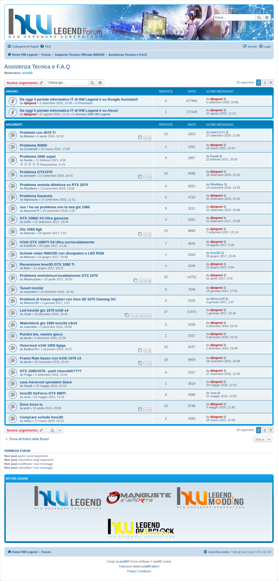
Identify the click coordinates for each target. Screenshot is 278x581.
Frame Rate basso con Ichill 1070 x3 (50, 358)
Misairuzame (32, 279)
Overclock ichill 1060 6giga (43, 345)
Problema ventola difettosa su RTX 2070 (54, 185)
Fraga (28, 374)
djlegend (30, 103)
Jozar (27, 314)
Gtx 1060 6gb (31, 229)
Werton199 (31, 303)
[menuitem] (45, 46)
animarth (30, 175)
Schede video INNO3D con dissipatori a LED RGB (62, 253)
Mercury (29, 257)
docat (27, 338)
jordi (27, 408)
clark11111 (217, 132)
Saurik (28, 385)
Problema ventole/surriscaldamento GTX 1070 (59, 276)
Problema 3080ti (33, 145)
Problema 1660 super (38, 156)
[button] (271, 82)
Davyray (29, 233)
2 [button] (265, 82)
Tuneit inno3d (31, 288)
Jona (27, 397)
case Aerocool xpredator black (46, 382)
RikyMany (30, 188)
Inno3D (28, 72)
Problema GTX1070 (36, 172)
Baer (27, 268)
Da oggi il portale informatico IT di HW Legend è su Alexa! (69, 110)
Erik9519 (30, 245)
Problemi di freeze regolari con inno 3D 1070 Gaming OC (68, 299)
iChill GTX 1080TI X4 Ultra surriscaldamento (57, 242)
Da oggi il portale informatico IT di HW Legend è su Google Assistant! (79, 99)
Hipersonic (31, 199)
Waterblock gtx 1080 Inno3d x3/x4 (48, 323)
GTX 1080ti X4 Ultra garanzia (44, 218)
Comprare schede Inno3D (41, 417)
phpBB (124, 561)
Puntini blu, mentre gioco (41, 334)
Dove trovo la (31, 404)
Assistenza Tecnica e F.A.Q (37, 67)
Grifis (27, 221)
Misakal (29, 136)
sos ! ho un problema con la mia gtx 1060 (55, 207)
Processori (85, 103)
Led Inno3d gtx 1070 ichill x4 (44, 310)
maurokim (30, 291)
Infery (27, 420)
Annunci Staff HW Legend (93, 114)
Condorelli (30, 149)
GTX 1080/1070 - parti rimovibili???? (51, 371)
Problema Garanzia (36, 196)
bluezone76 (31, 210)
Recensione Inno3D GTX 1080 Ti (47, 264)
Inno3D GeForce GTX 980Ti (43, 393)
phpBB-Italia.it (151, 566)
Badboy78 (30, 349)
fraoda (28, 160)
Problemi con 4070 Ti (38, 133)
